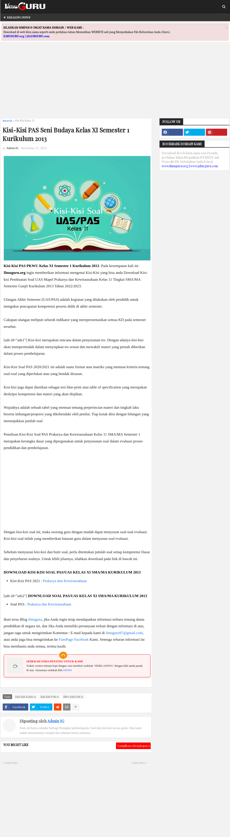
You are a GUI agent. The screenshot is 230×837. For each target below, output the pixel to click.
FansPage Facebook (74, 639)
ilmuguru (35, 619)
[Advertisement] (115, 84)
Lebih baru (11, 763)
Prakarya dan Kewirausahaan (65, 581)
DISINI (67, 670)
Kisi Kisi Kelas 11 (25, 120)
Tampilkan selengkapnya (133, 746)
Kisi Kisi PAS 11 (49, 696)
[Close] (226, 27)
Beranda (7, 120)
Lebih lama (138, 763)
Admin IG (55, 721)
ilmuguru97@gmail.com (124, 633)
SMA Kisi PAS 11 (73, 696)
